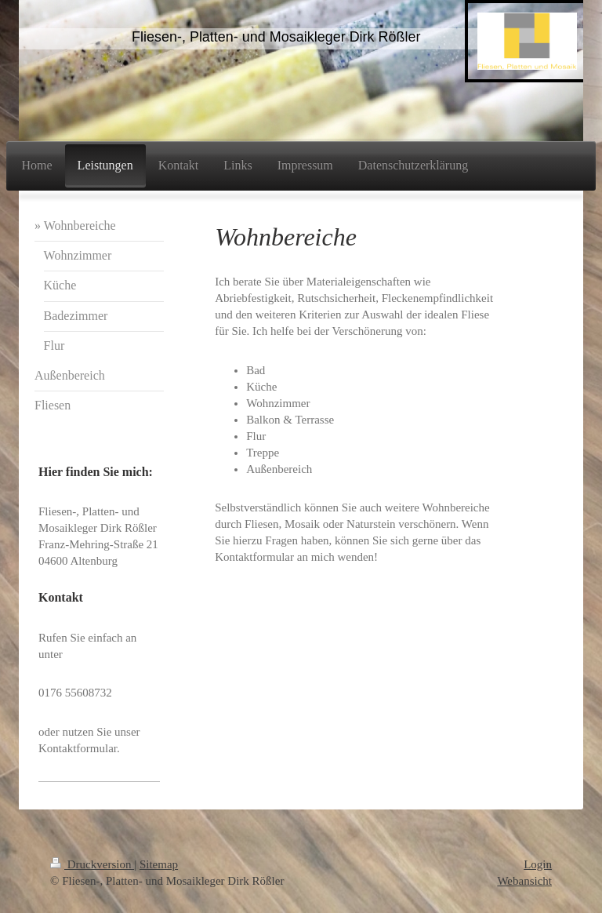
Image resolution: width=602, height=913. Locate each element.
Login (538, 864)
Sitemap (159, 864)
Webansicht (524, 881)
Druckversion (92, 864)
